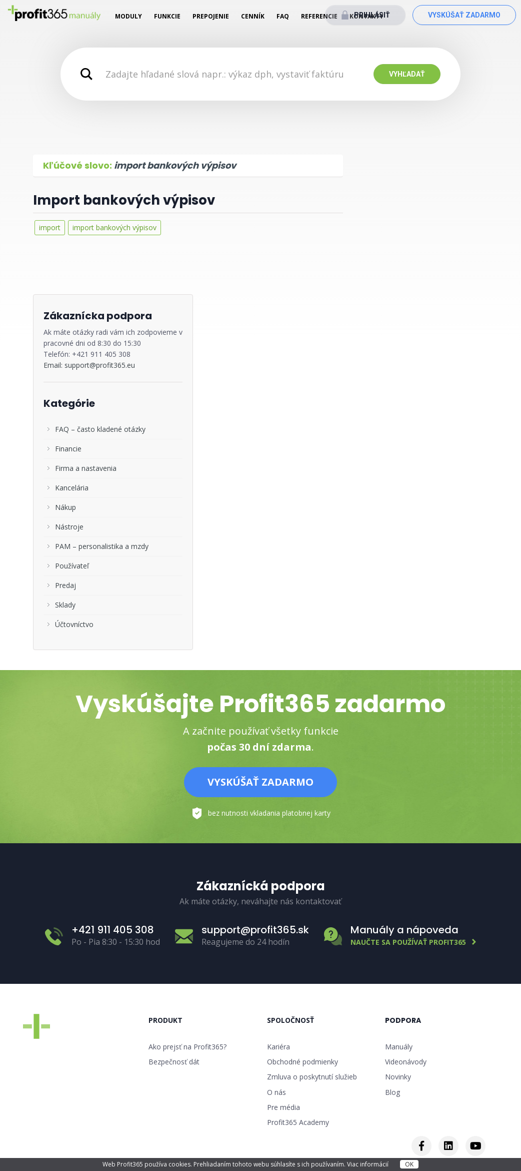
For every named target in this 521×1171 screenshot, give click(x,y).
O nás (276, 1092)
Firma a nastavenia (85, 468)
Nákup (65, 507)
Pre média (283, 1107)
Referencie (319, 16)
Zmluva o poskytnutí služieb (312, 1076)
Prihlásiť (372, 15)
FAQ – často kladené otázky (100, 429)
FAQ (282, 16)
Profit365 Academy (298, 1122)
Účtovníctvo (74, 624)
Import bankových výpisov (124, 200)
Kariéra (278, 1046)
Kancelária (71, 487)
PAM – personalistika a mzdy (101, 546)
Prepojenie (210, 16)
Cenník (252, 16)
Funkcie (167, 16)
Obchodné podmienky (302, 1061)
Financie (68, 448)
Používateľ (72, 565)
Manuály (398, 1046)
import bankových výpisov (114, 227)
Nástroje (69, 526)
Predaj (65, 585)
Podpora (403, 1020)
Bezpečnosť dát (174, 1061)
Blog (392, 1092)
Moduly (128, 16)
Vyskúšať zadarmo (464, 15)
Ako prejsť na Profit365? (187, 1046)
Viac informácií (368, 1164)
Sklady (65, 605)
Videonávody (405, 1061)
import (49, 227)
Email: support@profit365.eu (89, 365)
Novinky (398, 1076)
